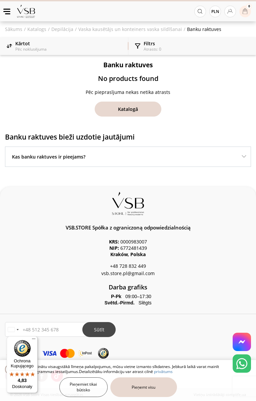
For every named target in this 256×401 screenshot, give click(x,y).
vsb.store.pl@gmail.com (128, 273)
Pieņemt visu (143, 387)
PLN (215, 11)
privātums (163, 371)
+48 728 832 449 (128, 266)
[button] (13, 329)
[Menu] (34, 340)
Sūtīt (99, 329)
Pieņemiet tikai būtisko (83, 386)
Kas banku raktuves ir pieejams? (48, 157)
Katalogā (128, 109)
